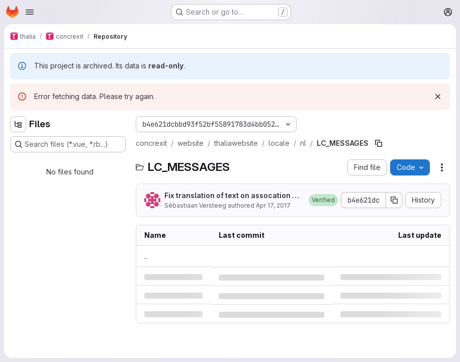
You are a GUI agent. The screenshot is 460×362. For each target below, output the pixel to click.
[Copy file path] (379, 143)
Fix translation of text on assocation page (232, 196)
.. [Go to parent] (145, 256)
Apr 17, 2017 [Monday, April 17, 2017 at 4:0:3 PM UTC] (273, 205)
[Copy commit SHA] (394, 200)
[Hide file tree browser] (18, 124)
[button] (323, 200)
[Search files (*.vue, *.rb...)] (68, 144)
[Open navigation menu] (30, 12)
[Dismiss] (438, 96)
